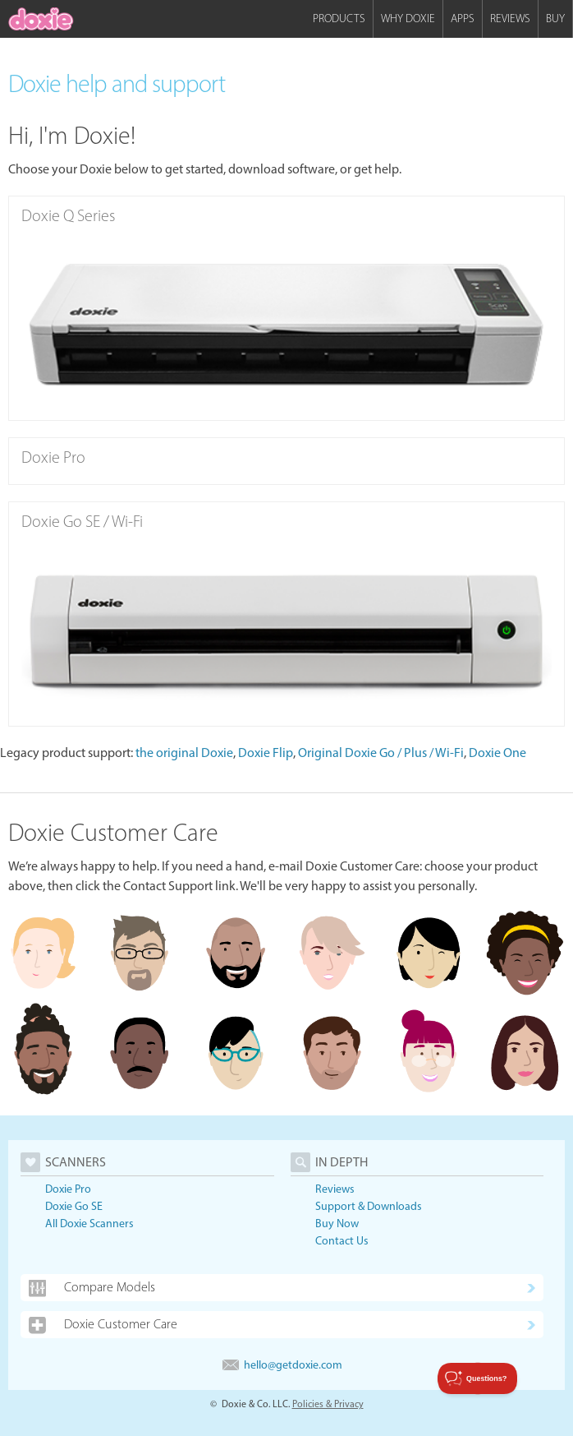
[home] (41, 18)
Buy (555, 18)
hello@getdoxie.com (282, 1365)
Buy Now (337, 1224)
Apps (462, 18)
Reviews (510, 18)
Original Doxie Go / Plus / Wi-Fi (381, 752)
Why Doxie (408, 18)
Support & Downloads (368, 1206)
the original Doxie (184, 752)
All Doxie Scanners (89, 1224)
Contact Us (342, 1241)
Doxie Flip (265, 752)
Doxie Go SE (74, 1206)
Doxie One (497, 752)
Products (339, 18)
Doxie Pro (68, 1189)
